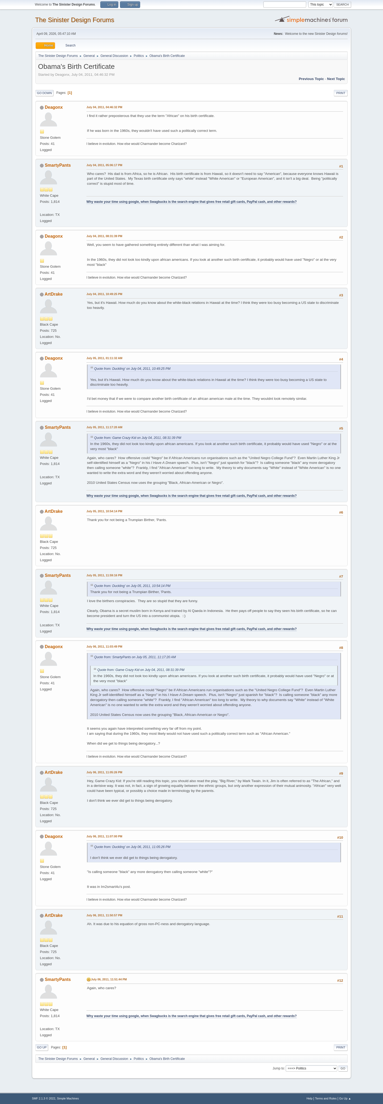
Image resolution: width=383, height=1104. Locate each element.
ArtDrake (54, 294)
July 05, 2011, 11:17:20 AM (104, 427)
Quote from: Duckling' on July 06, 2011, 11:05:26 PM (132, 847)
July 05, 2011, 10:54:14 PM (104, 511)
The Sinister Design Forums (74, 19)
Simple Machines (68, 1098)
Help (310, 1098)
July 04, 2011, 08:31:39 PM (104, 236)
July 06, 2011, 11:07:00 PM (104, 836)
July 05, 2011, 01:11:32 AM (104, 358)
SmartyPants (58, 165)
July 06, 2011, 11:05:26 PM (104, 772)
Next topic (336, 79)
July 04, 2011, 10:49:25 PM (104, 294)
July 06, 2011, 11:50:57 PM (104, 915)
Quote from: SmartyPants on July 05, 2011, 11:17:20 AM (135, 657)
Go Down (44, 93)
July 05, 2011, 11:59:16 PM (104, 575)
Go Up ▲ (345, 1098)
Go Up (42, 1047)
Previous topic (311, 79)
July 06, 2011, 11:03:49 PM (104, 646)
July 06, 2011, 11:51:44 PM (109, 979)
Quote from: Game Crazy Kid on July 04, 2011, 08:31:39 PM (137, 438)
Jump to (278, 1068)
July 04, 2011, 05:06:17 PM (104, 165)
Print (340, 93)
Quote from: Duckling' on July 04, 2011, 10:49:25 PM (132, 369)
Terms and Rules (326, 1098)
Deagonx (54, 107)
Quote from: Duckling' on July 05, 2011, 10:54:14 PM (132, 586)
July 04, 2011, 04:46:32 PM (104, 107)
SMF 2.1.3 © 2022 (43, 1098)
